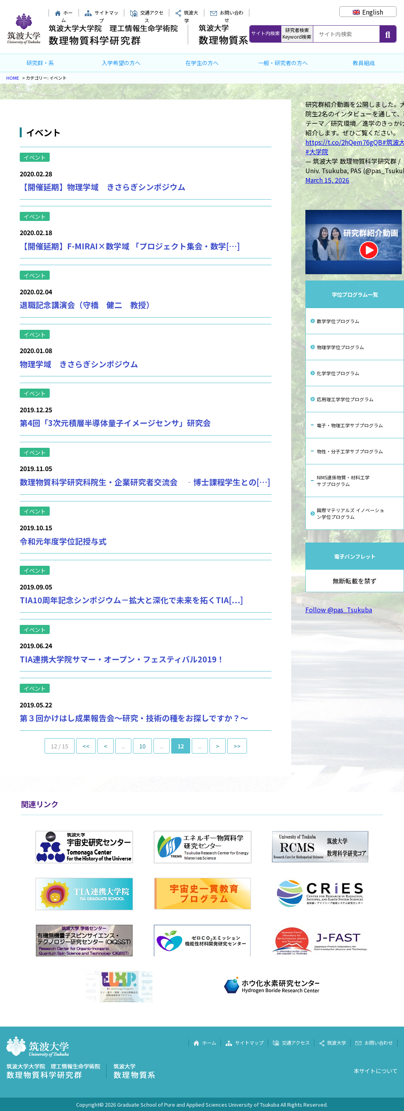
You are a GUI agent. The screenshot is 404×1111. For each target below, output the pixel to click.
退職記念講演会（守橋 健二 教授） (87, 304)
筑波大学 (332, 1043)
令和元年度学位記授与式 (63, 541)
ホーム (64, 16)
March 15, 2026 (327, 180)
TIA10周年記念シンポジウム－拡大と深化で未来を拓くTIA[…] (131, 600)
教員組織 (364, 63)
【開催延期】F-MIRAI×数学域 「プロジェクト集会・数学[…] (130, 246)
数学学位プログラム (338, 321)
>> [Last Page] (237, 746)
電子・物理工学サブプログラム (350, 425)
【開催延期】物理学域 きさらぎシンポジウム (102, 187)
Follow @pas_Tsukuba (338, 609)
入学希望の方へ (121, 63)
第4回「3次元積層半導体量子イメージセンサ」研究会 (115, 422)
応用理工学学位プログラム (345, 399)
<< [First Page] (86, 746)
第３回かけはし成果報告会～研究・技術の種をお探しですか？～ (134, 718)
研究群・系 (40, 63)
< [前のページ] (105, 746)
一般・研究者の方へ (283, 63)
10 (142, 746)
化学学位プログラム (338, 373)
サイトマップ (101, 16)
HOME (12, 78)
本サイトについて (376, 1070)
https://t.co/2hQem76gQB (343, 142)
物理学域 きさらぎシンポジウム (79, 364)
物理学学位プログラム (340, 347)
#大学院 (316, 151)
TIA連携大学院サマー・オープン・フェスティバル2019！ (122, 659)
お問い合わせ (226, 16)
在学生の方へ (202, 63)
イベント (35, 157)
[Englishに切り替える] (368, 12)
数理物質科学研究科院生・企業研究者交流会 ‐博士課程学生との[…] (145, 482)
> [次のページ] (217, 746)
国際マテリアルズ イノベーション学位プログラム (350, 513)
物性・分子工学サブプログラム (350, 451)
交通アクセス (146, 16)
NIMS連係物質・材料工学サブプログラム (343, 480)
